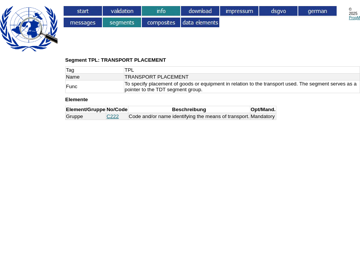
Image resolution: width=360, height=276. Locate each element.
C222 (113, 116)
